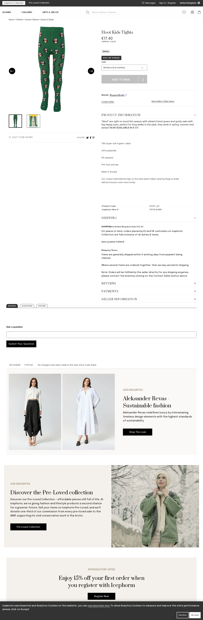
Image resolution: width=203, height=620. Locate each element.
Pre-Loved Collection (39, 2)
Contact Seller (108, 102)
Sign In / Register (168, 3)
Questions (27, 306)
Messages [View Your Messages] (149, 3)
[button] (184, 12)
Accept (195, 615)
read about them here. (99, 605)
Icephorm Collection (14, 3)
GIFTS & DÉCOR (50, 12)
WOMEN (6, 12)
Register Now (101, 596)
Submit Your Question (21, 343)
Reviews (12, 306)
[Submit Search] (87, 12)
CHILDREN (26, 12)
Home (12, 19)
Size (104, 62)
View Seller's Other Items (162, 101)
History (42, 306)
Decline (183, 615)
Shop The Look (137, 432)
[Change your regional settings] (190, 3)
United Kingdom (123, 226)
